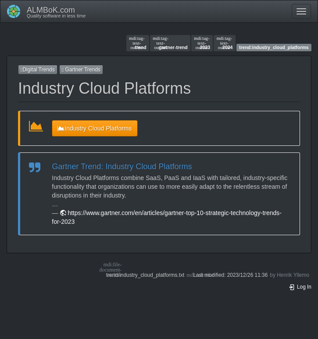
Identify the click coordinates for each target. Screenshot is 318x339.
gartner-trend (170, 43)
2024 (225, 43)
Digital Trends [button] (38, 70)
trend (137, 43)
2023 (202, 43)
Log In (300, 287)
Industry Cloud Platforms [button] (94, 128)
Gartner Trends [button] (81, 70)
